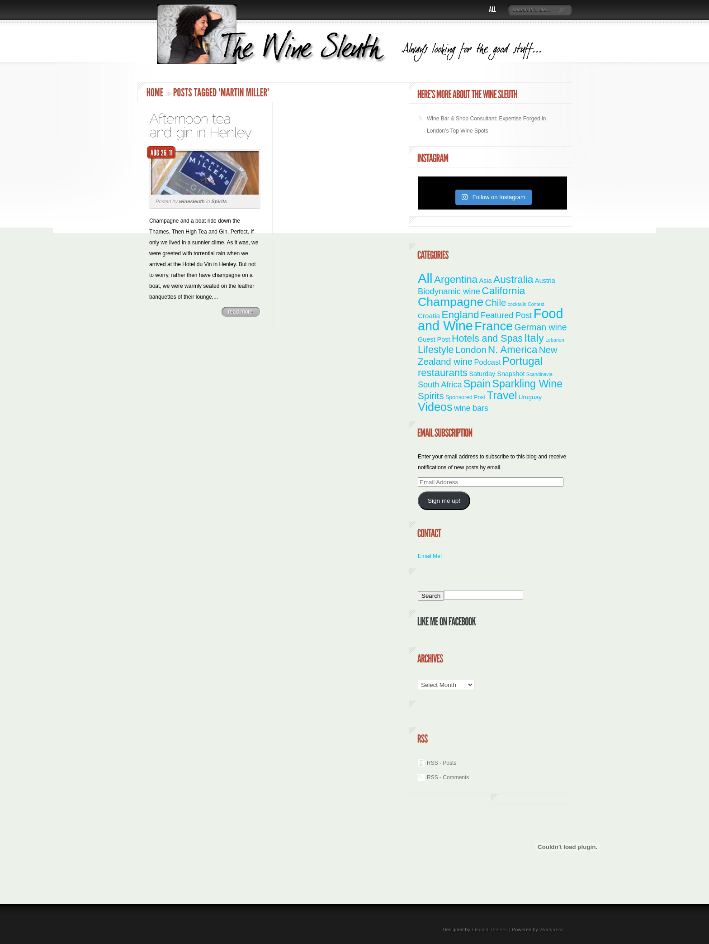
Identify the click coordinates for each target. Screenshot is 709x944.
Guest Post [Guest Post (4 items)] (434, 339)
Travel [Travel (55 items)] (502, 395)
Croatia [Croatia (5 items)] (429, 315)
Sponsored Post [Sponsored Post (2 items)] (465, 397)
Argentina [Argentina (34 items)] (455, 279)
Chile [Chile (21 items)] (495, 302)
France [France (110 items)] (493, 326)
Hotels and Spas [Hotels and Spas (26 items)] (487, 338)
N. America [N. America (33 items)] (512, 349)
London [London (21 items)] (471, 349)
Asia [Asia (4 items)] (485, 280)
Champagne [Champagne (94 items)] (450, 302)
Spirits (219, 201)
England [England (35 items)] (460, 314)
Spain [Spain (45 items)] (477, 384)
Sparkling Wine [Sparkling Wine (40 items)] (527, 384)
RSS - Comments (448, 777)
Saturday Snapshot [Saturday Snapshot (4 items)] (497, 373)
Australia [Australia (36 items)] (513, 279)
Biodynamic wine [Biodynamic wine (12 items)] (449, 291)
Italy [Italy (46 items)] (534, 338)
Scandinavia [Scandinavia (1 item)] (539, 374)
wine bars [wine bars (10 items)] (471, 408)
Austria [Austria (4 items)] (545, 280)
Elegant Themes (490, 929)
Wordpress (551, 929)
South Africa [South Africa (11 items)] (440, 384)
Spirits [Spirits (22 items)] (431, 396)
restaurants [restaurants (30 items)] (443, 372)
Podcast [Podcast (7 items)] (487, 362)
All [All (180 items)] (425, 278)
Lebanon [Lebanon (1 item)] (554, 340)
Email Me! (430, 556)
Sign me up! (444, 500)
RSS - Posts (441, 763)
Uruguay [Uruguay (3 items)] (530, 397)
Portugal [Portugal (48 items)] (522, 361)
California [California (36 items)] (503, 290)
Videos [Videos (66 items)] (435, 406)
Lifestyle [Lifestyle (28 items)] (436, 349)
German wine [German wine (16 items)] (541, 327)
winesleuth (192, 201)
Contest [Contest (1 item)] (536, 304)
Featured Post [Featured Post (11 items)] (506, 315)
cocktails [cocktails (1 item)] (517, 304)
